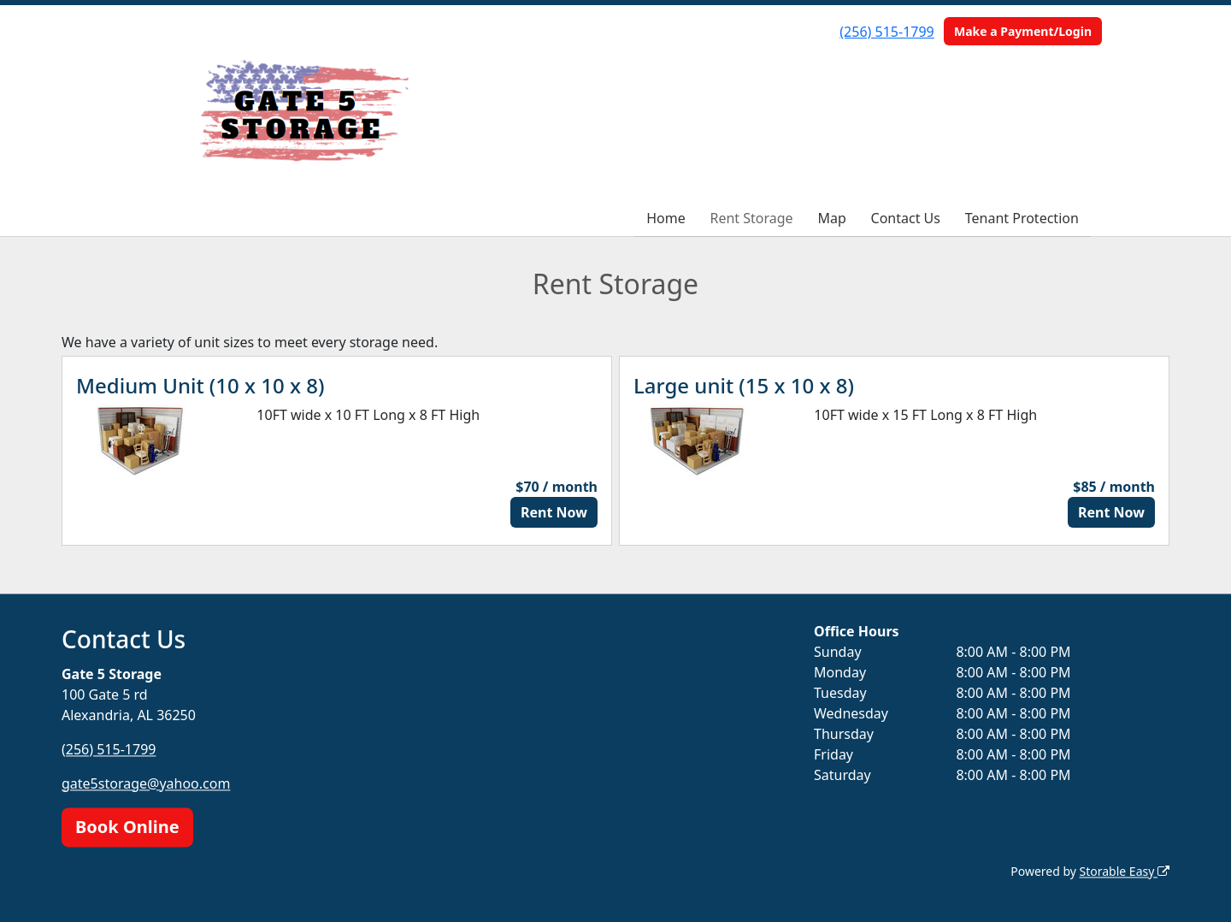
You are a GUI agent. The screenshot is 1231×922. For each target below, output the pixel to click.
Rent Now (554, 512)
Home (666, 218)
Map (831, 218)
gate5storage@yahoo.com (146, 783)
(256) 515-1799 (886, 31)
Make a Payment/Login (1023, 31)
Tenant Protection (1022, 218)
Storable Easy (1124, 871)
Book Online (127, 826)
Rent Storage (751, 218)
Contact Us (905, 218)
